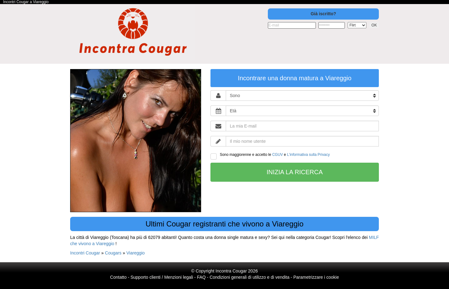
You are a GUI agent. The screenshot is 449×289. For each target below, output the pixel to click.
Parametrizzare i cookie (316, 277)
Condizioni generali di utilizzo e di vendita (249, 277)
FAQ (201, 277)
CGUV (277, 154)
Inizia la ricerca (295, 172)
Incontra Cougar (231, 270)
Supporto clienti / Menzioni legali (161, 277)
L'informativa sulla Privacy (308, 154)
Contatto (118, 277)
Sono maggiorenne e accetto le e (270, 156)
